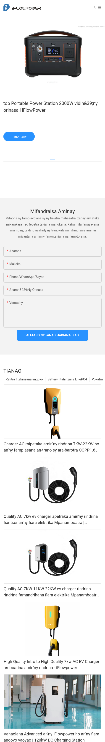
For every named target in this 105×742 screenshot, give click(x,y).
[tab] (52, 157)
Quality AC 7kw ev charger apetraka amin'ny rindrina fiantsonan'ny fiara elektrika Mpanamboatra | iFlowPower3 (51, 520)
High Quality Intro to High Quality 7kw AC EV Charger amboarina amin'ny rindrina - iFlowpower (51, 664)
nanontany (19, 136)
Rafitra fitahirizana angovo (24, 379)
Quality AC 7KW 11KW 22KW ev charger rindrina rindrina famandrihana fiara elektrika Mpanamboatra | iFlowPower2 (52, 592)
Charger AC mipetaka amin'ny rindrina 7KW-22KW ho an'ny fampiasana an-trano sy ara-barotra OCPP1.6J (51, 447)
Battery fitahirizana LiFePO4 (67, 379)
